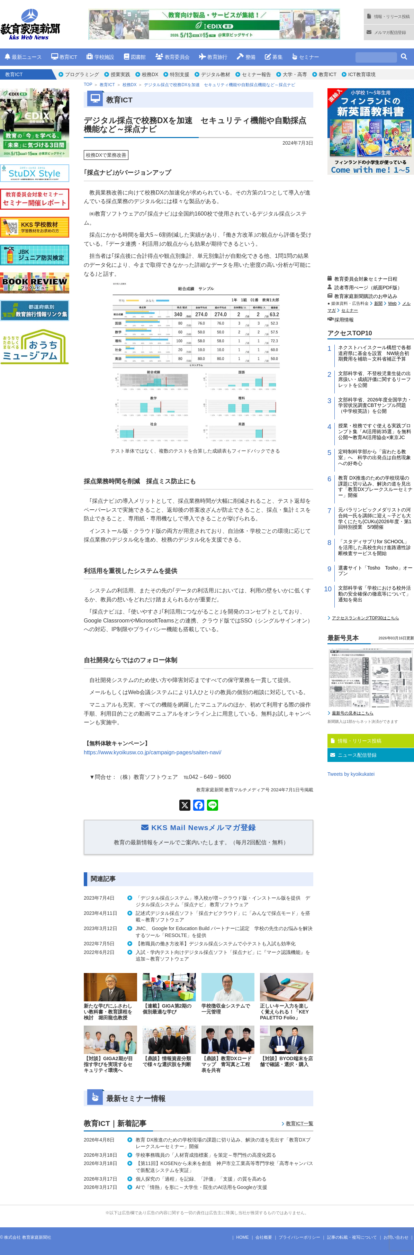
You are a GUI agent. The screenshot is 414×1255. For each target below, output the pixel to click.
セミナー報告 (256, 74)
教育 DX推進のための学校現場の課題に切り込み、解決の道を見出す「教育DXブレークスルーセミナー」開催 (375, 486)
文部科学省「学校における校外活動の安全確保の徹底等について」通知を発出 (374, 593)
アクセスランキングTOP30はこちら (365, 618)
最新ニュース (23, 57)
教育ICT (64, 57)
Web (392, 303)
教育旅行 (213, 57)
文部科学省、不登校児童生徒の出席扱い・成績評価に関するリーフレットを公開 (374, 379)
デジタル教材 (215, 74)
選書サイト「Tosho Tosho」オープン (375, 570)
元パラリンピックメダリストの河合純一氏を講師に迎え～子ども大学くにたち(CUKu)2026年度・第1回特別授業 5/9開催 (375, 518)
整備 (246, 57)
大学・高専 (295, 74)
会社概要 (263, 1237)
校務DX (150, 74)
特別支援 (179, 74)
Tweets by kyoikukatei (351, 774)
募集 (273, 57)
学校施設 (100, 57)
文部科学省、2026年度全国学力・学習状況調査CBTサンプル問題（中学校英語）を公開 (375, 405)
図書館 (135, 57)
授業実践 (120, 74)
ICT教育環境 (362, 74)
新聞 (378, 303)
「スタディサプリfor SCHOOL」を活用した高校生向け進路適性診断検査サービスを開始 (374, 547)
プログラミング (82, 74)
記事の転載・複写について (352, 1237)
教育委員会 (172, 57)
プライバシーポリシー (299, 1237)
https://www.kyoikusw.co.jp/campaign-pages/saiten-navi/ (153, 752)
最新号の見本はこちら (353, 713)
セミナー (305, 57)
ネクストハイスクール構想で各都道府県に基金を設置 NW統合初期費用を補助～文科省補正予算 (374, 353)
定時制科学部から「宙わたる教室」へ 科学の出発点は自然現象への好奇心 (374, 457)
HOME (242, 1237)
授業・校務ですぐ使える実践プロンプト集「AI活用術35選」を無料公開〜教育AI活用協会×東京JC (374, 431)
